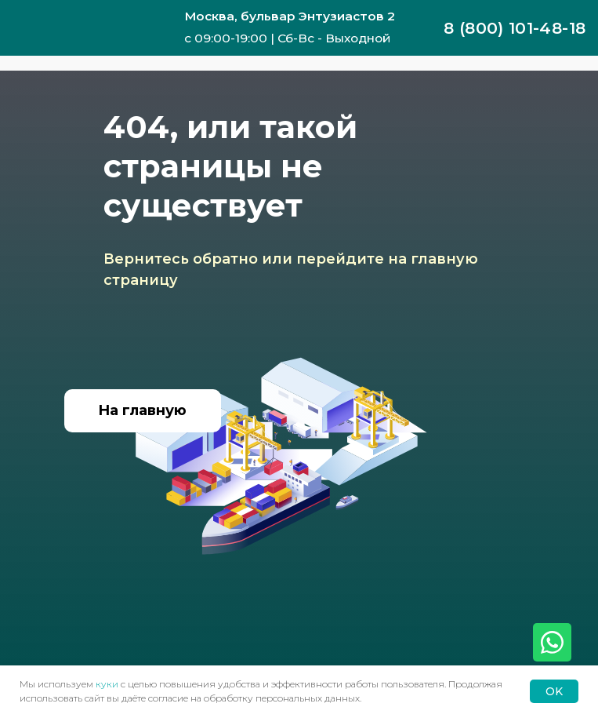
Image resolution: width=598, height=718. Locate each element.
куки (107, 684)
